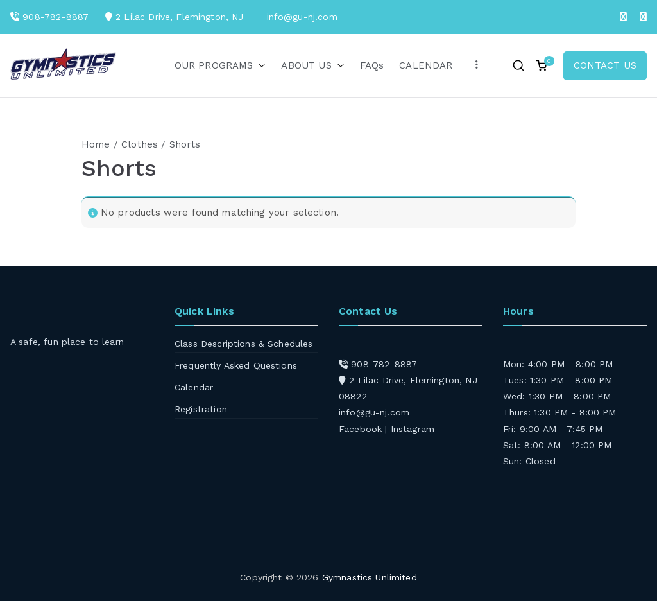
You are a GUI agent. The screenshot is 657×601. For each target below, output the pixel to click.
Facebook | (365, 429)
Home (95, 144)
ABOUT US (312, 65)
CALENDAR (425, 65)
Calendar (194, 387)
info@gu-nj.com (374, 412)
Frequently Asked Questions (236, 365)
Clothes (139, 144)
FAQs (372, 65)
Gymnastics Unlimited (369, 577)
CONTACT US (605, 65)
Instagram (412, 429)
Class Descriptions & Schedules (244, 343)
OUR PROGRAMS (220, 65)
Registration (201, 409)
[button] (259, 65)
